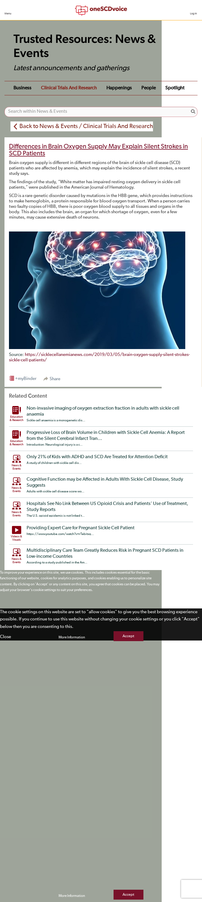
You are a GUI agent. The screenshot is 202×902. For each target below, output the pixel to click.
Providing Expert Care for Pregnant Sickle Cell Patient (80, 528)
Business (22, 88)
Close (5, 637)
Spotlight (174, 88)
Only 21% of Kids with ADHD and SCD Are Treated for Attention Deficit (97, 457)
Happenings (119, 88)
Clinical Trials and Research (69, 88)
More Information (72, 637)
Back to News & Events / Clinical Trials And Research (86, 126)
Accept (128, 636)
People (148, 88)
